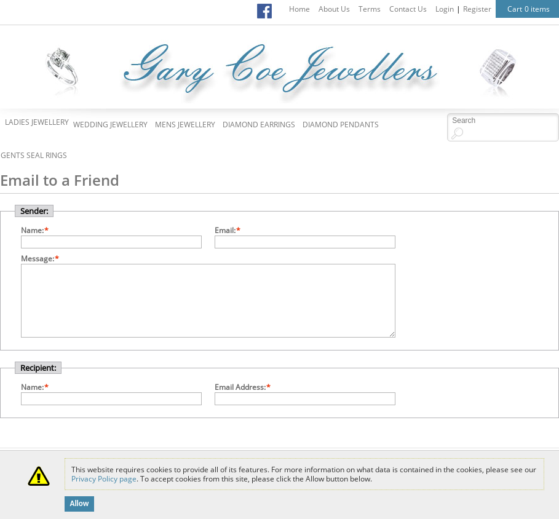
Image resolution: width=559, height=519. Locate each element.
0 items (537, 9)
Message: (37, 258)
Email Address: (240, 387)
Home (299, 9)
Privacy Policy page (104, 478)
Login (444, 9)
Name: (32, 230)
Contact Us (408, 9)
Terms (370, 9)
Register (477, 9)
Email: (225, 230)
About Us (334, 9)
